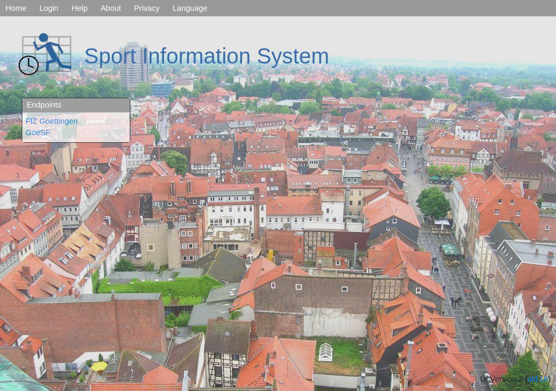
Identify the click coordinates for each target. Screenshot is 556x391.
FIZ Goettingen (52, 121)
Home (15, 8)
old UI (538, 379)
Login (48, 8)
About (110, 8)
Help (80, 8)
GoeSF (38, 132)
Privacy (147, 8)
